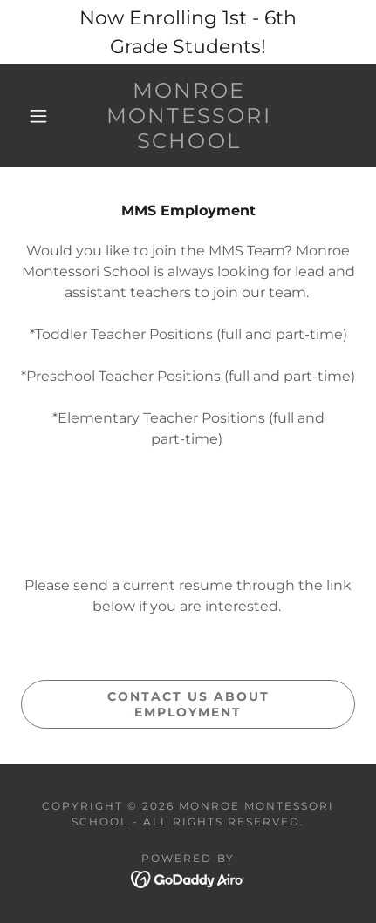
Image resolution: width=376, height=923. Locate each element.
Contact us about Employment (188, 704)
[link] (189, 115)
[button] (38, 115)
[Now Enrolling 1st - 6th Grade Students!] (188, 32)
